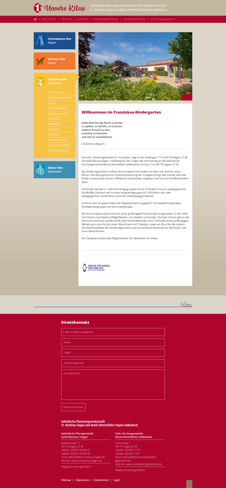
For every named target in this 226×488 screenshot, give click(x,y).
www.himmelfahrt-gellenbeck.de (144, 464)
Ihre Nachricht (72, 373)
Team (52, 103)
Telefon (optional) (73, 363)
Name (67, 342)
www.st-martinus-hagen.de (86, 460)
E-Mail (67, 352)
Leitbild (82, 19)
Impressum (82, 480)
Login (116, 480)
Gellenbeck (57, 81)
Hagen (59, 40)
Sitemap (66, 480)
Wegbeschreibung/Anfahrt (76, 466)
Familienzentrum (105, 19)
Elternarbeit (58, 108)
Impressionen (58, 113)
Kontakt (54, 124)
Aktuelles (49, 19)
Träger (66, 19)
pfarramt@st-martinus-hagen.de (87, 457)
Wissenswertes (134, 19)
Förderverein (58, 150)
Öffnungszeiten (60, 97)
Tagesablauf (58, 140)
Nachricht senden (73, 407)
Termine (54, 118)
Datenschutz (101, 480)
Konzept (54, 134)
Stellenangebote (163, 19)
